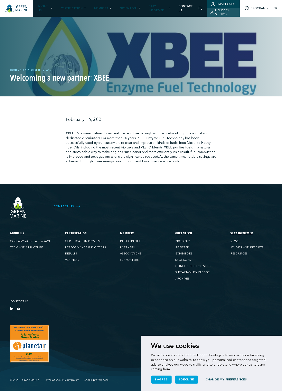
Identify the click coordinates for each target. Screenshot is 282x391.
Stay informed (156, 8)
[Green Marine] (18, 207)
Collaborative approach (30, 241)
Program (182, 241)
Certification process (83, 241)
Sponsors (183, 260)
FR (275, 8)
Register (182, 247)
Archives (182, 278)
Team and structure (26, 247)
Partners (127, 247)
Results (71, 253)
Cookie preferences (96, 380)
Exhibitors (184, 253)
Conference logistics (193, 266)
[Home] (16, 8)
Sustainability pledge (192, 272)
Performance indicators (85, 247)
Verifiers (72, 260)
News (234, 241)
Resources (239, 253)
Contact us (19, 301)
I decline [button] (186, 379)
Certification (72, 8)
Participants (130, 241)
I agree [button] (161, 379)
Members (101, 8)
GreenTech (128, 8)
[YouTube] (18, 308)
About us (43, 8)
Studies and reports (246, 247)
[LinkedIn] (11, 308)
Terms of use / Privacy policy (61, 380)
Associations (130, 253)
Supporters (129, 260)
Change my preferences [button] (226, 379)
